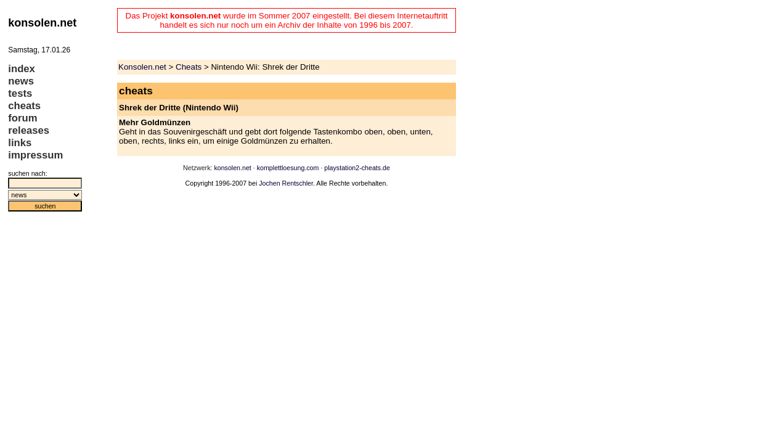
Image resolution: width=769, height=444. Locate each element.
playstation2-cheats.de (357, 167)
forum (22, 118)
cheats (24, 106)
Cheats (188, 67)
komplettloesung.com (288, 167)
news (21, 81)
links (19, 143)
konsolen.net (232, 167)
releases (28, 130)
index (21, 69)
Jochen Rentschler (286, 183)
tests (20, 93)
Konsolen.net (142, 67)
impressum (35, 155)
